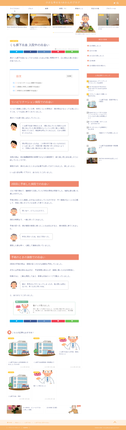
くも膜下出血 (14, 41)
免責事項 (25, 427)
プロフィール (111, 8)
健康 (46, 8)
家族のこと (79, 8)
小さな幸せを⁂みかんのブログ (63, 2)
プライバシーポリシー (14, 427)
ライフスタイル (15, 9)
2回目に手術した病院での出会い (31, 87)
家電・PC (62, 8)
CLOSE (69, 76)
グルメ (30, 8)
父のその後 (93, 51)
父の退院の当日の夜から (97, 65)
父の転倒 (92, 60)
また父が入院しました (96, 55)
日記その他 (95, 8)
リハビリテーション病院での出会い (33, 83)
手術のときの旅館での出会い (30, 90)
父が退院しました (95, 45)
